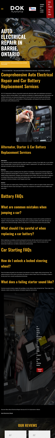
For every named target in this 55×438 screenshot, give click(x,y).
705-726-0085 (49, 12)
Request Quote (40, 370)
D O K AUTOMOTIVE (7, 70)
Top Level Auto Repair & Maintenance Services (25, 70)
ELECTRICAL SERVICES (44, 70)
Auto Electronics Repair (7, 413)
